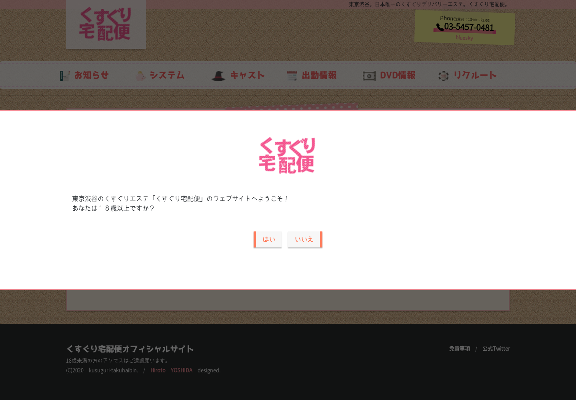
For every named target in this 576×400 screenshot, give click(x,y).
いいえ (304, 239)
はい (268, 239)
